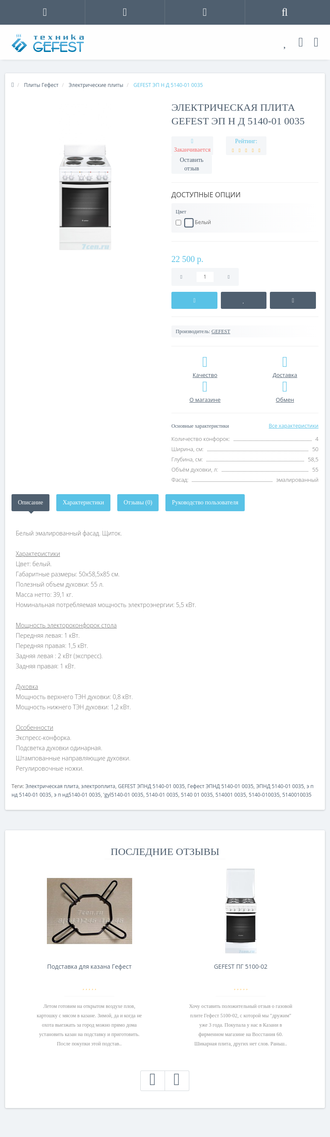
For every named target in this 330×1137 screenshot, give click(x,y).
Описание (30, 502)
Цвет (181, 212)
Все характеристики (293, 425)
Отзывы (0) (138, 502)
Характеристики (83, 502)
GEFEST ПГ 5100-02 (241, 966)
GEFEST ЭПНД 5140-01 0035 (151, 786)
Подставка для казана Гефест (89, 966)
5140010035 (297, 794)
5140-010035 (264, 794)
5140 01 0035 (197, 794)
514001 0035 (230, 794)
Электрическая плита (51, 786)
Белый (193, 222)
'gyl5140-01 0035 (123, 794)
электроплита (98, 786)
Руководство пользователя (205, 502)
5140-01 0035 (162, 794)
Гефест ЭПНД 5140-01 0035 (221, 786)
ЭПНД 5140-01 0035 (280, 786)
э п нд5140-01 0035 (77, 794)
